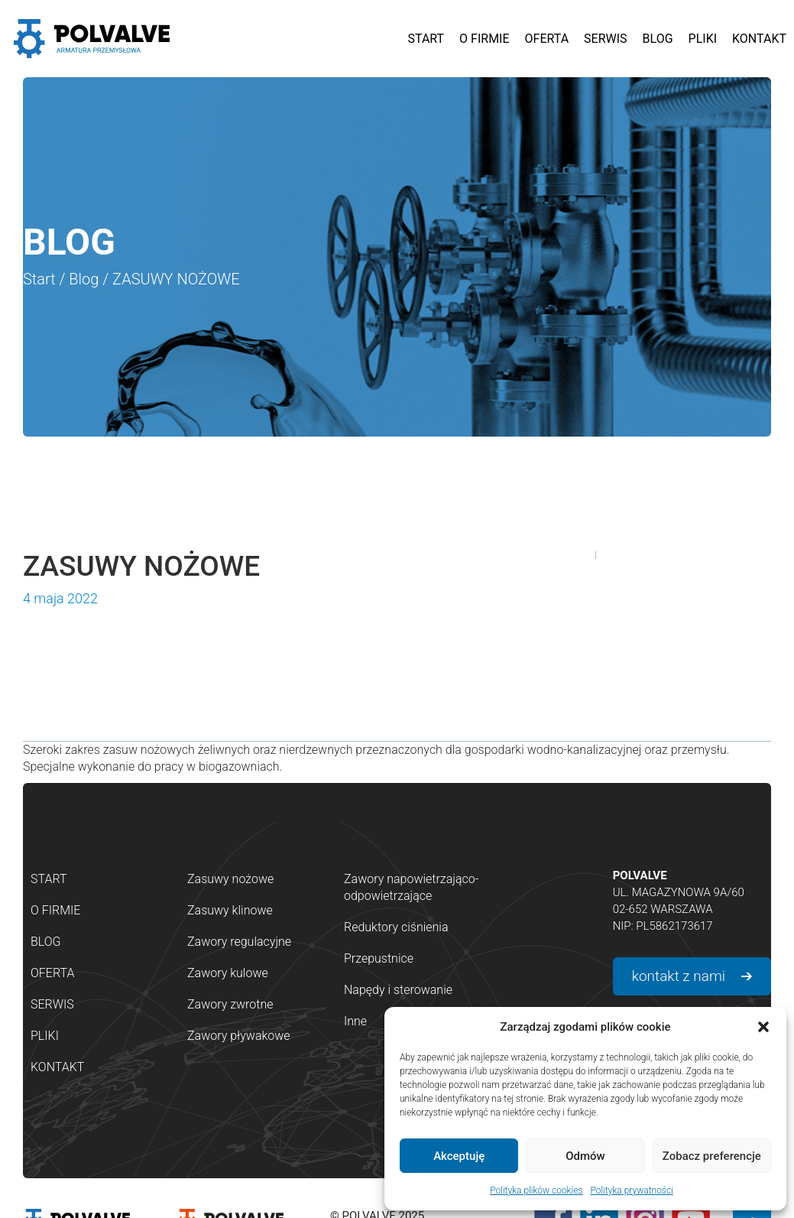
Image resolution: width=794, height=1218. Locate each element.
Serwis (52, 1004)
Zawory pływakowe (238, 1035)
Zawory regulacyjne (239, 941)
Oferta (52, 973)
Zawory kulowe (227, 973)
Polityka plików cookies (536, 1190)
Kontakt (57, 1067)
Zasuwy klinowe (230, 910)
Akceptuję (459, 1156)
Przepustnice (378, 958)
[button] (763, 1026)
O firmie (55, 910)
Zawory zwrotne (230, 1004)
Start (39, 279)
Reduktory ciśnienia (396, 927)
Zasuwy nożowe (230, 879)
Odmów (585, 1156)
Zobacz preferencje (712, 1156)
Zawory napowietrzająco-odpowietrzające (411, 887)
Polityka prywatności (631, 1190)
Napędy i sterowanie (398, 990)
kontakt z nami (678, 976)
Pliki (45, 1035)
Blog (84, 279)
